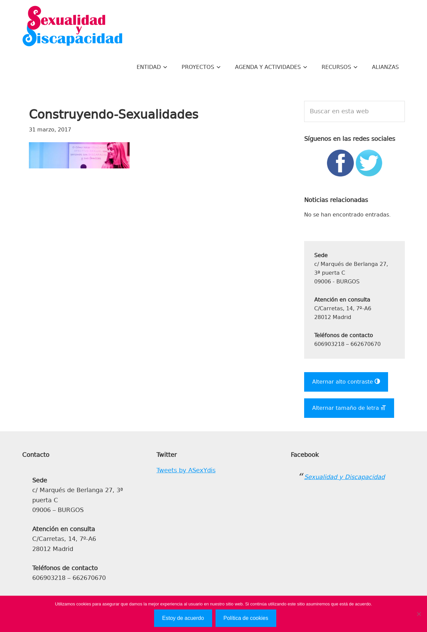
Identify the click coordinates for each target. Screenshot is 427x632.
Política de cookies (246, 618)
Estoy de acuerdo (183, 618)
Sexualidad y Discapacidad (72, 27)
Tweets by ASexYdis (186, 470)
